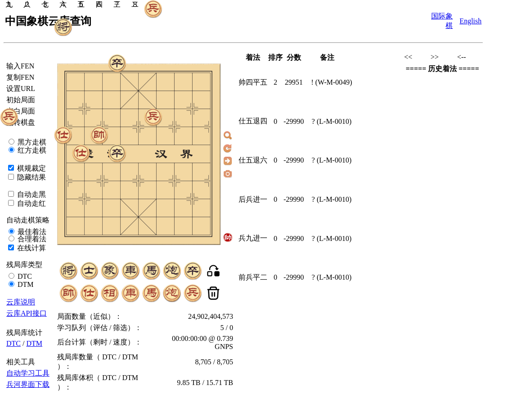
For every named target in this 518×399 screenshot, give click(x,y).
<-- (461, 57)
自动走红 (30, 203)
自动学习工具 (28, 373)
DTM (25, 284)
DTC (24, 276)
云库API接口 (26, 313)
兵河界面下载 (28, 384)
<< (408, 57)
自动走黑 (30, 194)
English (470, 21)
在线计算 (30, 248)
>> (435, 57)
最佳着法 (31, 232)
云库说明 (20, 302)
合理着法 (31, 239)
